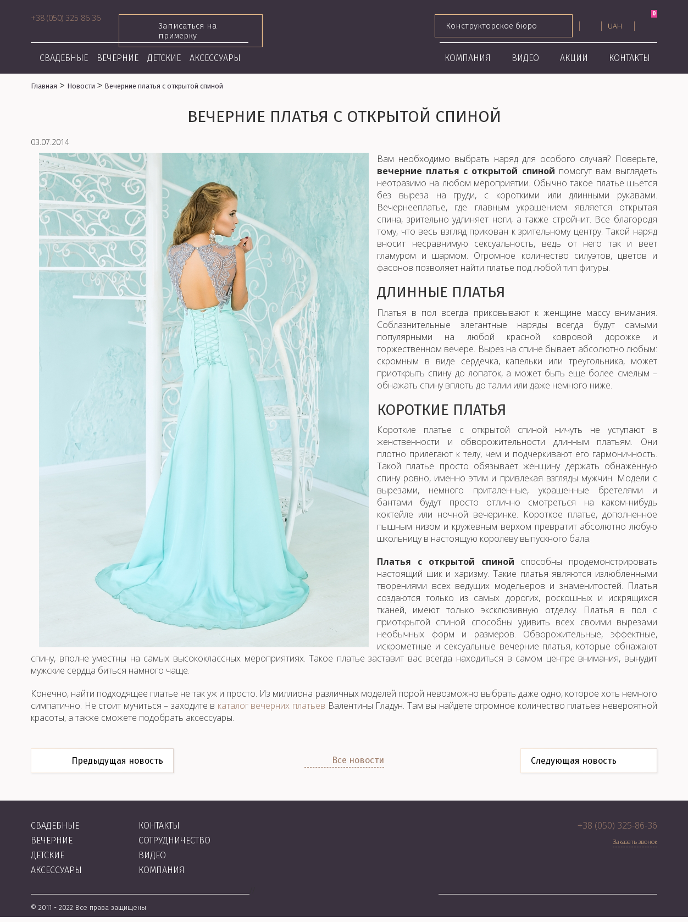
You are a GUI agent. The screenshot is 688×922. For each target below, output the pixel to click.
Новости (81, 86)
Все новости (358, 760)
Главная (44, 86)
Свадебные (64, 58)
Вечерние (117, 58)
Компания (468, 58)
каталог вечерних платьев (271, 705)
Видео (525, 58)
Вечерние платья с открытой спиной (163, 86)
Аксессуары (215, 58)
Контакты (629, 58)
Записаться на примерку (191, 30)
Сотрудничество (174, 840)
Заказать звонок (635, 841)
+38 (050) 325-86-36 (617, 825)
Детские (164, 58)
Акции (574, 58)
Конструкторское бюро (504, 25)
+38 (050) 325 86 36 (66, 18)
